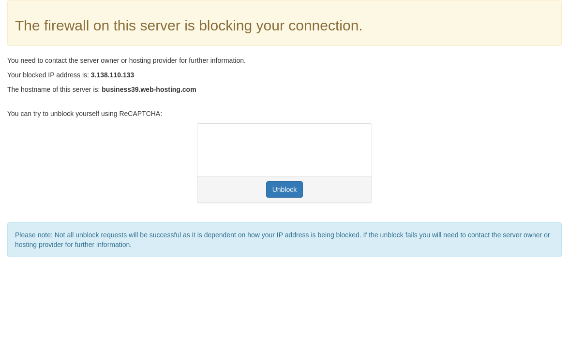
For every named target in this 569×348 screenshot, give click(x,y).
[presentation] (278, 150)
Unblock (284, 189)
